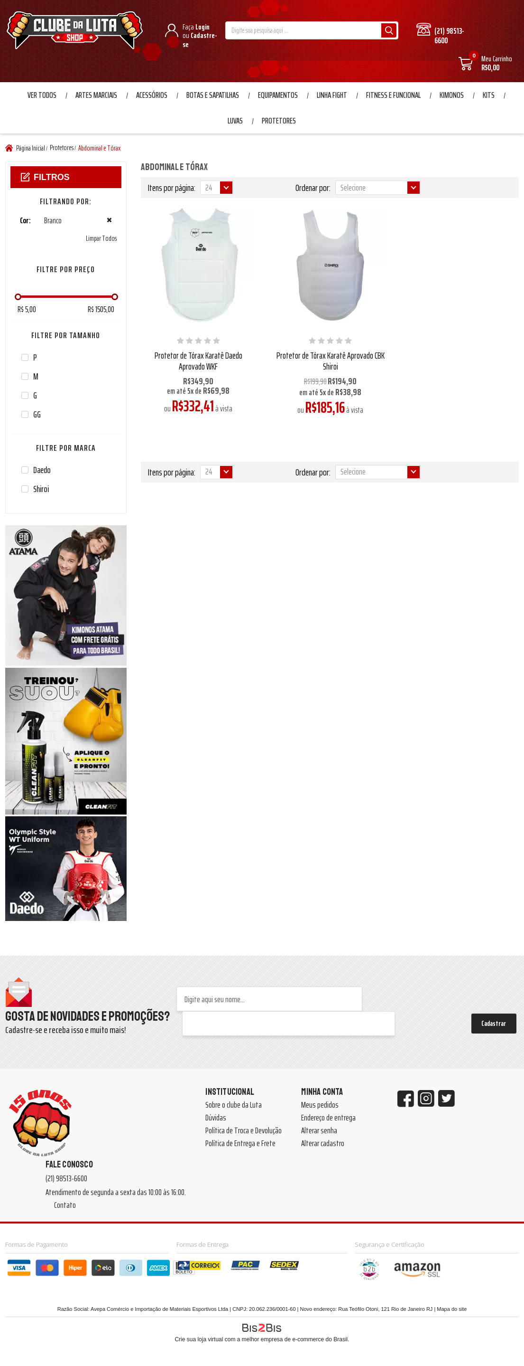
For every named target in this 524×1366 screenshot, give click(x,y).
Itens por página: (171, 187)
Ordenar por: (313, 187)
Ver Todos (42, 95)
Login (202, 27)
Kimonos (452, 95)
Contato (65, 1205)
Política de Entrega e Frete (240, 1143)
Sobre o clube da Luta (233, 1104)
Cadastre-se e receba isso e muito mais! (65, 1029)
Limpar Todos (101, 238)
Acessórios (151, 95)
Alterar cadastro (322, 1143)
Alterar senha (319, 1130)
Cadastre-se (200, 39)
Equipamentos (278, 95)
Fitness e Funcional (393, 95)
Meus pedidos (320, 1104)
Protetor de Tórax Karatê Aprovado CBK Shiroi (330, 360)
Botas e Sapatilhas (212, 95)
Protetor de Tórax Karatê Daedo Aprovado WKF (198, 360)
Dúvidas (215, 1117)
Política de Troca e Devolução (243, 1130)
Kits (489, 95)
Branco (36, 220)
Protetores (279, 120)
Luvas (235, 120)
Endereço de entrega (328, 1117)
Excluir (109, 220)
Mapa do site (452, 1309)
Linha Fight (332, 95)
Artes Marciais (96, 95)
